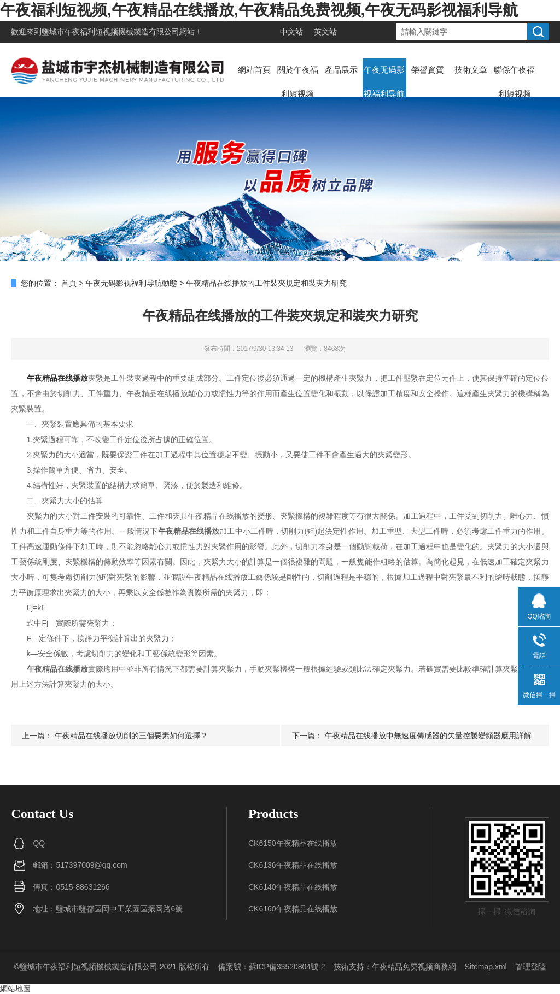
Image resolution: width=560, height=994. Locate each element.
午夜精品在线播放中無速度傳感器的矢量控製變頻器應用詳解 (428, 735)
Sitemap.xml (486, 966)
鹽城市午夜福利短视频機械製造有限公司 (110, 31)
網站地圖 (15, 988)
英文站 (325, 31)
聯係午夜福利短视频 (514, 81)
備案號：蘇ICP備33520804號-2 (271, 966)
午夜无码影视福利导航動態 (384, 93)
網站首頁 (254, 69)
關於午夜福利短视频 (297, 81)
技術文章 (470, 69)
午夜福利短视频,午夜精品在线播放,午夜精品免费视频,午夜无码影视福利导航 (259, 10)
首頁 (69, 283)
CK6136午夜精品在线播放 (292, 865)
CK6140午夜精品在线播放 (292, 887)
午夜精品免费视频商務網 (414, 966)
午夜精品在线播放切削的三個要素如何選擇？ (131, 735)
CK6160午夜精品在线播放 (292, 908)
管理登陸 (530, 966)
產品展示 (341, 69)
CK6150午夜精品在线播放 (292, 843)
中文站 (291, 31)
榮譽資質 (427, 69)
